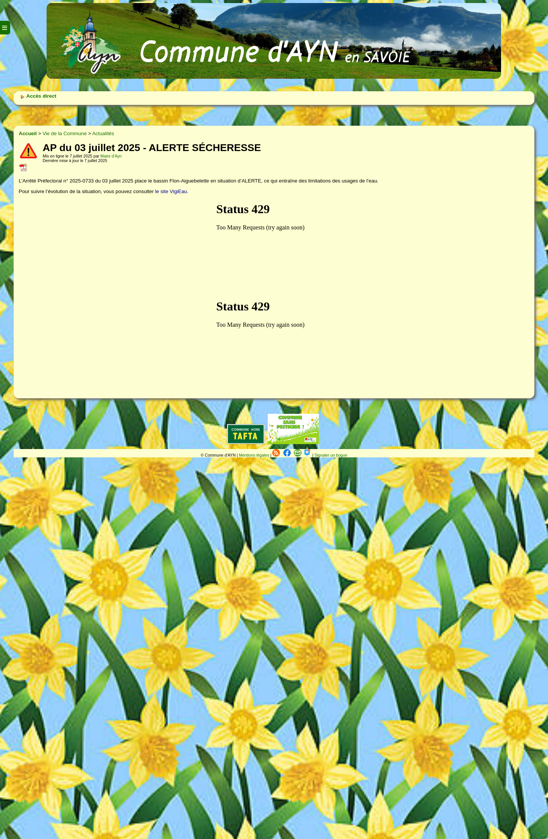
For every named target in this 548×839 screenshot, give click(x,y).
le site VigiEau (171, 191)
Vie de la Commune (64, 133)
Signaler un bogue (330, 455)
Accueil (28, 133)
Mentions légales (254, 455)
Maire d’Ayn (111, 156)
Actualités (103, 133)
